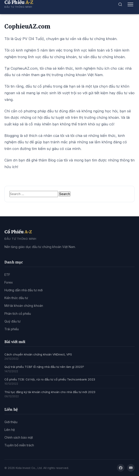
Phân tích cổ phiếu (17, 313)
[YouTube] (131, 468)
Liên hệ (9, 430)
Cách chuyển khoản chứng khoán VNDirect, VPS (38, 354)
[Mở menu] (130, 4)
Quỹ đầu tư (12, 321)
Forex (8, 282)
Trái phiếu (11, 329)
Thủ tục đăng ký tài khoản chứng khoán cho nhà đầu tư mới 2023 (49, 392)
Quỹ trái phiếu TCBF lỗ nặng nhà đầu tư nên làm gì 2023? (44, 367)
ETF (7, 274)
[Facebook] (120, 468)
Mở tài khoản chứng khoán (23, 305)
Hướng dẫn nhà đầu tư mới (23, 290)
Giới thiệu (10, 422)
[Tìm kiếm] (120, 4)
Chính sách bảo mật (18, 437)
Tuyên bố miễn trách (19, 445)
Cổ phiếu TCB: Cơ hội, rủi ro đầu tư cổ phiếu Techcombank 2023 (49, 379)
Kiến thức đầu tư (16, 298)
